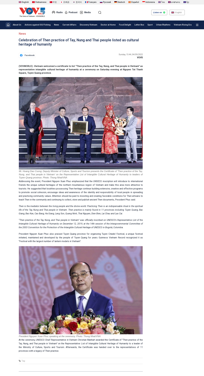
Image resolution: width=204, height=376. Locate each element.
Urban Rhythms (163, 25)
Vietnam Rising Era (183, 25)
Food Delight (125, 25)
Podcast (71, 12)
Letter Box (139, 25)
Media (85, 12)
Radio (57, 12)
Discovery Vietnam (88, 25)
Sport (150, 25)
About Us (17, 25)
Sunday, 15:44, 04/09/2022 (131, 54)
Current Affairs (69, 25)
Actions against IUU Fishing (38, 25)
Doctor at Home (108, 25)
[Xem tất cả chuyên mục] (197, 25)
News (56, 25)
